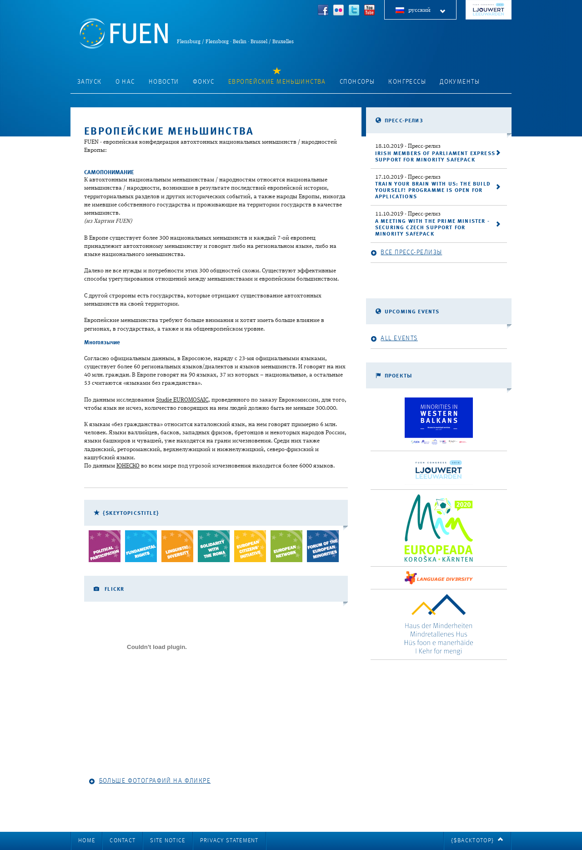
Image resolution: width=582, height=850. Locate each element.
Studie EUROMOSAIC (182, 400)
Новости (164, 82)
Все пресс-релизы (406, 252)
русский (427, 10)
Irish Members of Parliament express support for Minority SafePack (435, 157)
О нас (125, 82)
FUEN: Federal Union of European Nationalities (124, 33)
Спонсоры (357, 82)
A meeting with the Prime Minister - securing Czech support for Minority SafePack (432, 228)
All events (394, 338)
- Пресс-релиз (408, 146)
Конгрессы (407, 82)
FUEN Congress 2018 (489, 10)
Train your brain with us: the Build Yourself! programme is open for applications (433, 190)
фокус (204, 82)
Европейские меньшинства (277, 82)
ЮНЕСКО (128, 466)
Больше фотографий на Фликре (150, 781)
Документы (460, 82)
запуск (89, 82)
